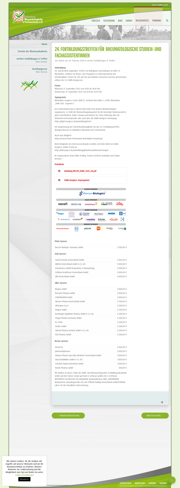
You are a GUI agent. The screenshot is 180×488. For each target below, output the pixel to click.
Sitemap (163, 483)
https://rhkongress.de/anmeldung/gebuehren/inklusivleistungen (81, 150)
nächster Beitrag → (155, 415)
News (120, 20)
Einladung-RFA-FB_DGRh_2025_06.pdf (80, 171)
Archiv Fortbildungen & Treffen (101, 60)
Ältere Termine (41, 62)
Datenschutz (125, 483)
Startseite (95, 20)
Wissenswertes (142, 20)
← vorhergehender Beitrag (68, 415)
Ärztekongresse (39, 69)
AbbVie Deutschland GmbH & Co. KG (70, 264)
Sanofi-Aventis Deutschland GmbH (69, 260)
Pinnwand (156, 20)
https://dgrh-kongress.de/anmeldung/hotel (73, 121)
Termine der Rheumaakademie (32, 51)
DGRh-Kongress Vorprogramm (76, 180)
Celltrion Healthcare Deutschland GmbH (71, 272)
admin (61, 60)
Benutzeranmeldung (160, 5)
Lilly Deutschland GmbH (65, 276)
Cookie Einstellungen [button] (24, 475)
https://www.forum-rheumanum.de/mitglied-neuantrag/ (79, 138)
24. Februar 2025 (77, 60)
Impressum (140, 483)
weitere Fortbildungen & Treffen (32, 58)
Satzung (152, 483)
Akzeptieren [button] (24, 479)
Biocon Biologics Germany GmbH (69, 247)
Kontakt (129, 20)
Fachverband (109, 20)
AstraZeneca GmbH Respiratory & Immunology (75, 268)
